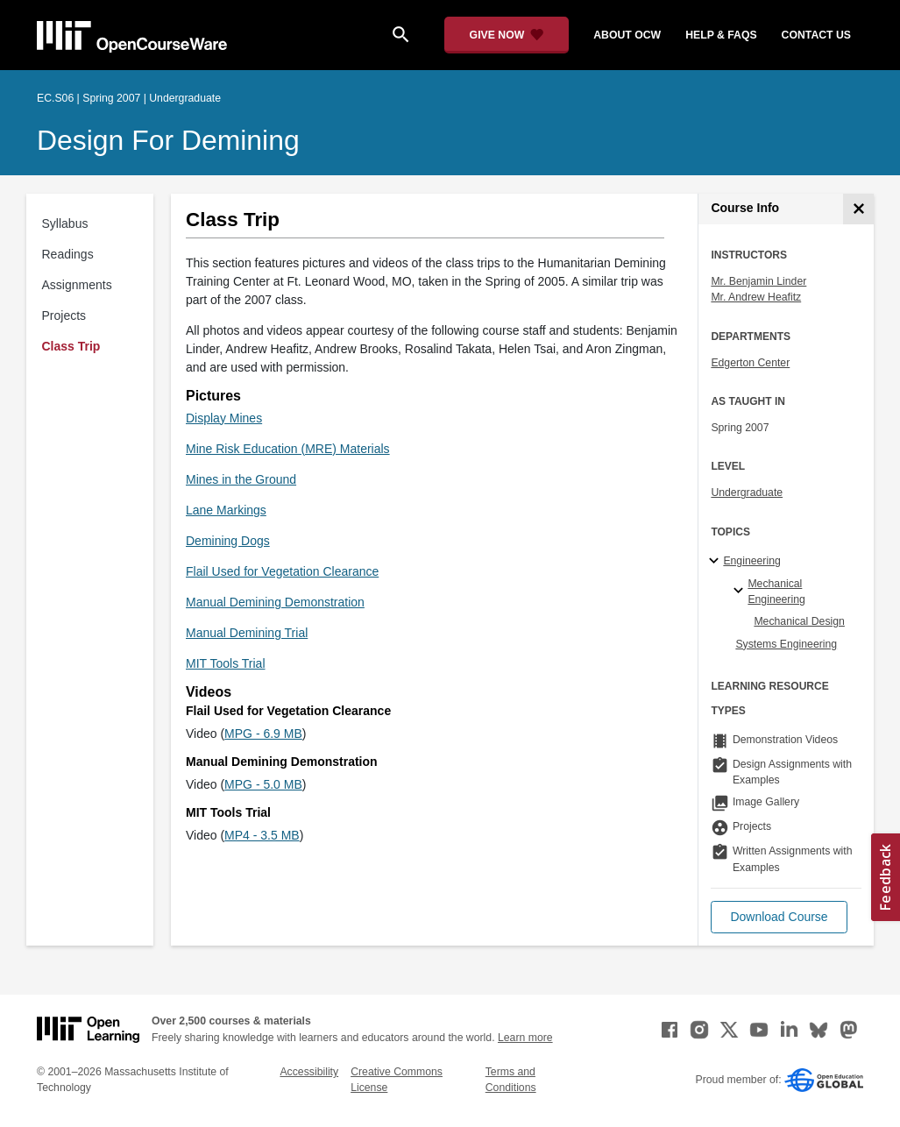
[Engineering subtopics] (716, 561)
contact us (816, 35)
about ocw (627, 35)
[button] (779, 917)
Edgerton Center (750, 363)
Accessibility (309, 1072)
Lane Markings (226, 510)
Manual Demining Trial (247, 633)
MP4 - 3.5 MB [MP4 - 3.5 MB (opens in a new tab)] (262, 835)
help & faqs (720, 35)
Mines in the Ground (241, 479)
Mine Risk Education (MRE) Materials (288, 449)
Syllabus (65, 223)
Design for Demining (168, 140)
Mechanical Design (799, 621)
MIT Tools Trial (226, 663)
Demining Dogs (228, 541)
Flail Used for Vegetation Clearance (282, 571)
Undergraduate (747, 492)
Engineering (751, 561)
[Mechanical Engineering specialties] (741, 591)
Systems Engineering (786, 644)
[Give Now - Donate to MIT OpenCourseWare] (507, 35)
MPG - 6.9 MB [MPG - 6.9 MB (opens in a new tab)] (263, 734)
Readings (68, 254)
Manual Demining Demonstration (275, 602)
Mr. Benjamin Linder (758, 281)
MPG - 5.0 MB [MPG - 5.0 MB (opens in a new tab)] (263, 784)
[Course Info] (858, 209)
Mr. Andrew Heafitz (756, 297)
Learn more (525, 1037)
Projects (64, 315)
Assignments (77, 285)
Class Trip (71, 346)
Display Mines (224, 418)
